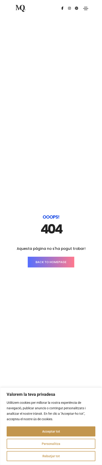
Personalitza (51, 444)
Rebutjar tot (51, 456)
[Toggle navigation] (85, 8)
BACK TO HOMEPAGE (51, 112)
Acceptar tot (51, 431)
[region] (51, 426)
